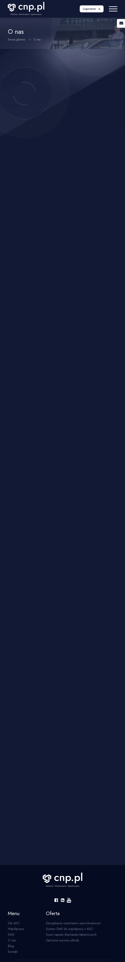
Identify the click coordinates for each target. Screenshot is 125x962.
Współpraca (16, 929)
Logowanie (89, 9)
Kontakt (13, 951)
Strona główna (16, 39)
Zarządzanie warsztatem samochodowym (73, 923)
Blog (11, 946)
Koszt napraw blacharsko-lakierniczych (71, 934)
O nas (12, 940)
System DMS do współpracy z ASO (69, 929)
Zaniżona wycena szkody (62, 940)
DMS (11, 934)
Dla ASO (14, 923)
